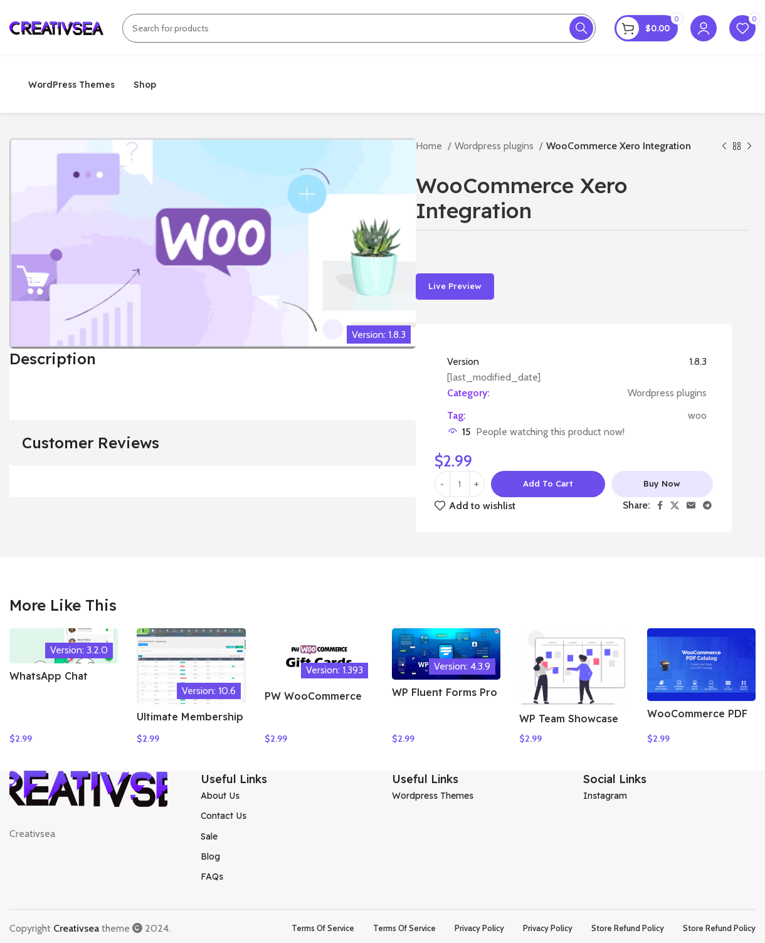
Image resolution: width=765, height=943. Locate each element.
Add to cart (547, 483)
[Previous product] (724, 146)
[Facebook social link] (660, 505)
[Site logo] (56, 27)
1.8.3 (698, 361)
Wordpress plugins (495, 146)
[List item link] (287, 791)
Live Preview (455, 286)
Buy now (661, 483)
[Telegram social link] (707, 505)
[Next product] (749, 146)
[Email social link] (691, 505)
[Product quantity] (459, 484)
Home (430, 146)
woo (697, 415)
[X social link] (675, 505)
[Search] (359, 28)
